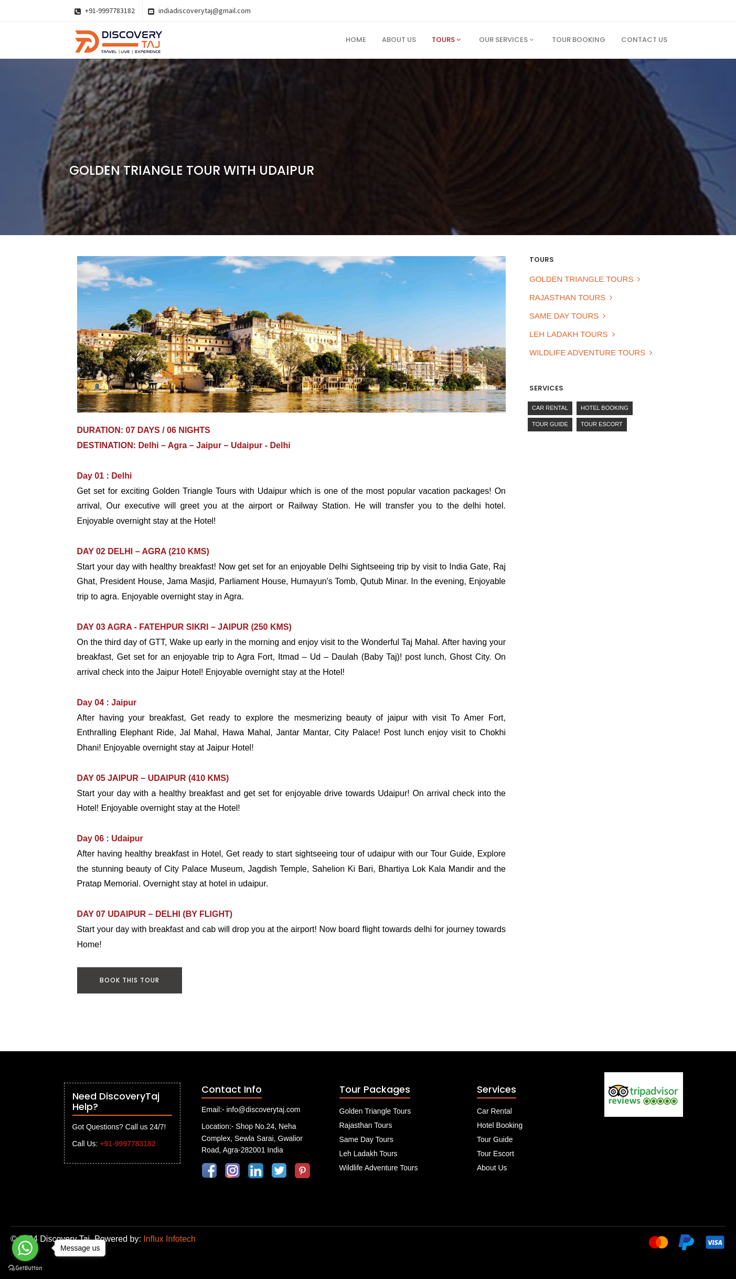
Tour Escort (602, 424)
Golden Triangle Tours (581, 278)
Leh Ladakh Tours (568, 334)
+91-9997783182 (104, 10)
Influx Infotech (169, 1238)
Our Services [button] (506, 40)
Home (356, 40)
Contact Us (644, 40)
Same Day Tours (564, 315)
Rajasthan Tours (567, 297)
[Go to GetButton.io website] (25, 1268)
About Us (399, 40)
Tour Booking (578, 40)
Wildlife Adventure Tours (587, 352)
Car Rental (550, 408)
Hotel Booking (604, 408)
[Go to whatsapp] (25, 1248)
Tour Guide (550, 424)
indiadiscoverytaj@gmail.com (199, 10)
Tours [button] (446, 40)
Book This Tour (129, 980)
